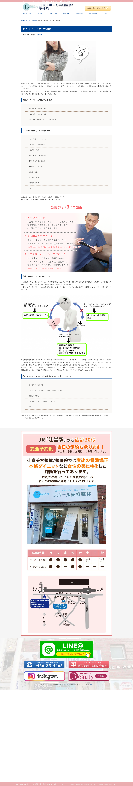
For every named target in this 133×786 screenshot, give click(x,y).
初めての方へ (27, 13)
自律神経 (35, 20)
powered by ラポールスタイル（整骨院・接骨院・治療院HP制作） (100, 784)
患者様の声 (79, 13)
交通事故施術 (66, 13)
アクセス (105, 13)
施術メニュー (53, 13)
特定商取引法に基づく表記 (76, 784)
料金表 (40, 13)
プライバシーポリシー (63, 784)
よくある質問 (93, 13)
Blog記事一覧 (25, 20)
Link (90, 685)
